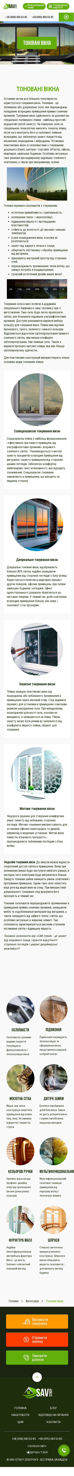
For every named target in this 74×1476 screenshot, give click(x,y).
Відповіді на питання (53, 1415)
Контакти (53, 1422)
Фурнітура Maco (20, 1240)
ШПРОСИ (53, 1240)
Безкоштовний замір (34, 6)
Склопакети (20, 1030)
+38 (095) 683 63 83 (42, 17)
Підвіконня (53, 1029)
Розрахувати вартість (58, 6)
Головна (20, 1408)
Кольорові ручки (20, 1171)
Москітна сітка (20, 1098)
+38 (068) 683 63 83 (16, 17)
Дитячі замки (54, 1098)
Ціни (20, 1422)
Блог (53, 1408)
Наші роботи (20, 1415)
